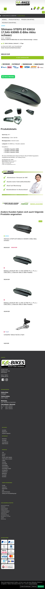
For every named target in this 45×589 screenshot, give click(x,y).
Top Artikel (4, 440)
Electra (3, 455)
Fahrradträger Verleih (6, 468)
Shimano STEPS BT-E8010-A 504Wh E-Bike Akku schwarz (20, 239)
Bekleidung (4, 473)
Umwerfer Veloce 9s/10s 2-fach (14, 335)
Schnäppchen (5, 470)
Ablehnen (34, 586)
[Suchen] (43, 12)
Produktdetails (14, 19)
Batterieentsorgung (6, 491)
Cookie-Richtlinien (33, 583)
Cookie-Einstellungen (25, 586)
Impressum (4, 487)
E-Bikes (3, 460)
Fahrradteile (4, 463)
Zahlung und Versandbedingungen (9, 493)
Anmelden (4, 430)
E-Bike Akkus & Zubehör (9, 15)
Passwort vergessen (6, 433)
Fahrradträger (5, 465)
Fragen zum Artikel (27, 19)
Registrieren (4, 431)
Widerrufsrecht (5, 443)
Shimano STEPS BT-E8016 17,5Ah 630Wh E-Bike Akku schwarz (18, 32)
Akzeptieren (41, 586)
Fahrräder (4, 462)
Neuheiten (4, 476)
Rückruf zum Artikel (9, 22)
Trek (3, 452)
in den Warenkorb (22, 57)
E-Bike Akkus (21, 15)
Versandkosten (17, 46)
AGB (3, 490)
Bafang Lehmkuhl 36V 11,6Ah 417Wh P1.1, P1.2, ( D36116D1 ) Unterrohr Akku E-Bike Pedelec (20, 303)
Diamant (3, 454)
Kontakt (3, 485)
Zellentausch (4, 471)
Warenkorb (4, 438)
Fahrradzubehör (5, 467)
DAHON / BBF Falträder (7, 457)
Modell (4, 19)
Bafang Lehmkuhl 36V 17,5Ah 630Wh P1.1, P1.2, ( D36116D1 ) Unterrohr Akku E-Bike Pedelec (20, 271)
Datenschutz (4, 488)
